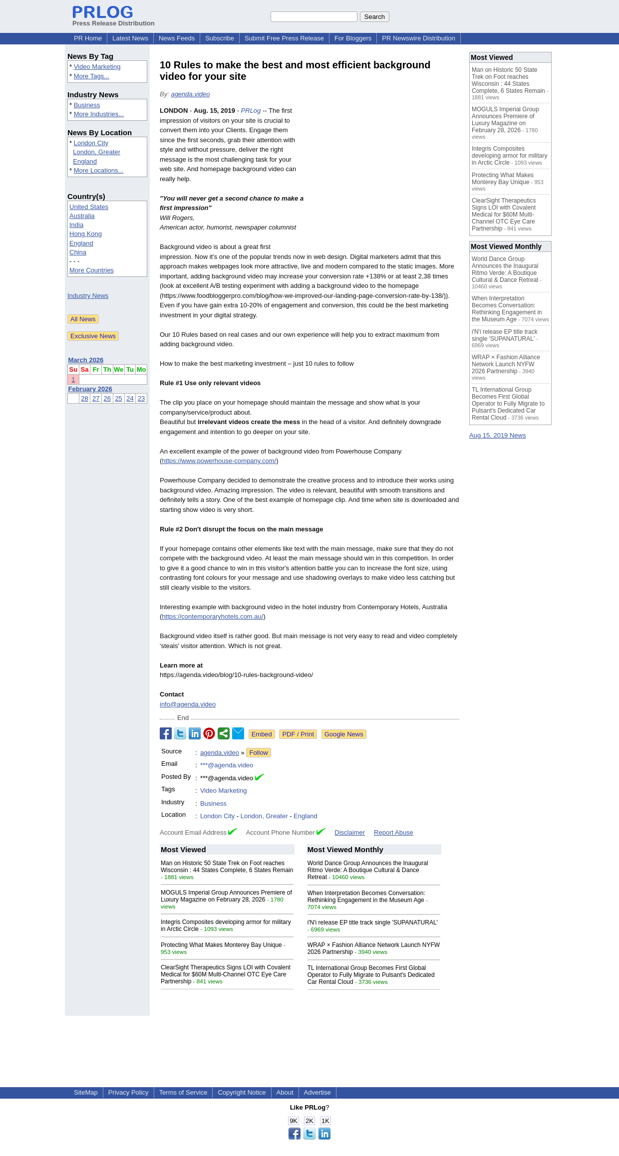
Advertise (317, 1092)
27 (95, 398)
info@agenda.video (188, 704)
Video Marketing (97, 66)
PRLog (251, 110)
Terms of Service (183, 1092)
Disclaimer (349, 832)
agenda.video (190, 94)
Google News (343, 734)
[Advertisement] (384, 179)
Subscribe (219, 38)
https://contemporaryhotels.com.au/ (212, 616)
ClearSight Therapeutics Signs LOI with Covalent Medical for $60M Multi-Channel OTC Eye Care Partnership (226, 974)
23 (141, 398)
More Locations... (99, 170)
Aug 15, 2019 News (497, 435)
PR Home (88, 38)
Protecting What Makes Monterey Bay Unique (221, 944)
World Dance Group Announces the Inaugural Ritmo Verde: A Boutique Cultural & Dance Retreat (368, 870)
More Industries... (99, 114)
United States (88, 207)
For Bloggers (352, 38)
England (85, 161)
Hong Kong (85, 233)
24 (129, 398)
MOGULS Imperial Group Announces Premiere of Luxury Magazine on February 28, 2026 (226, 896)
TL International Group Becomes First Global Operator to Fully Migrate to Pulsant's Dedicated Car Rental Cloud (371, 974)
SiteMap (86, 1092)
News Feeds (177, 38)
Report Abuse (393, 832)
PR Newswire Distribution (418, 38)
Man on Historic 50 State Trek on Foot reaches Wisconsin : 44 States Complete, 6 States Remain (227, 867)
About (285, 1092)
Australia (82, 216)
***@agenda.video (226, 765)
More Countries (91, 270)
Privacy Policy (128, 1092)
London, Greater (96, 152)
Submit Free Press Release (284, 38)
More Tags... (91, 76)
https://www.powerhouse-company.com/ (219, 460)
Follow (258, 752)
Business (87, 105)
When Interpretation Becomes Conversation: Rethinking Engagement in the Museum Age (366, 897)
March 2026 (86, 360)
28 (84, 398)
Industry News (87, 295)
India (76, 225)
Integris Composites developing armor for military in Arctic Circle (509, 155)
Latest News (130, 38)
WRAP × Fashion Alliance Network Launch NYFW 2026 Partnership (506, 364)
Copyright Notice (242, 1092)
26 (107, 398)
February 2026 (90, 389)
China (77, 252)
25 (118, 398)
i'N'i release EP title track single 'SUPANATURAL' (373, 922)
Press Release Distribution (113, 19)
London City (91, 143)
